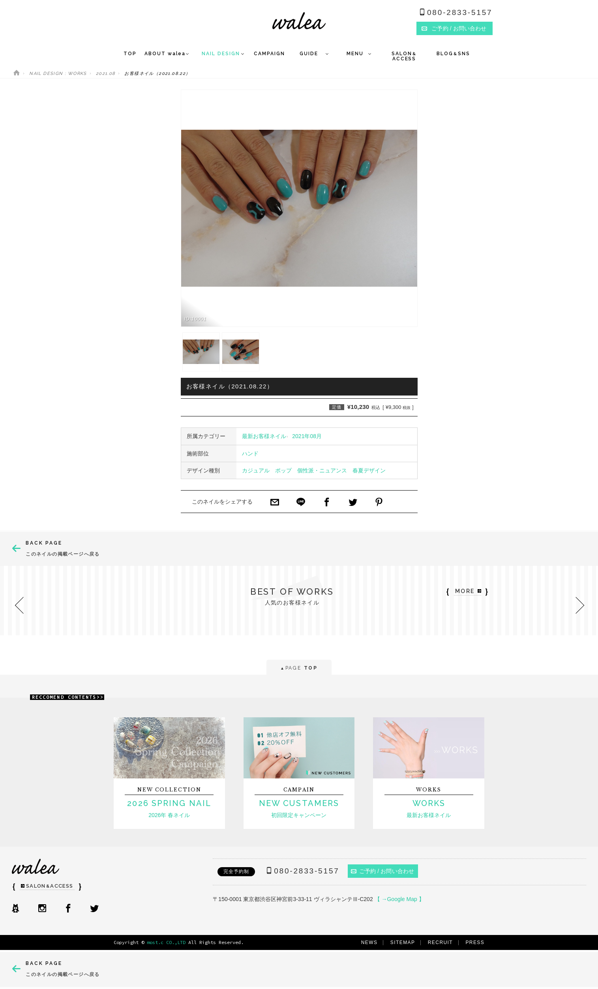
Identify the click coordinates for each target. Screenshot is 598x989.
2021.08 (106, 73)
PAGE (299, 668)
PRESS (474, 942)
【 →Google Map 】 (399, 899)
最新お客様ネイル (264, 436)
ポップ (283, 470)
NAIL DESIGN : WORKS (58, 73)
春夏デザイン (369, 470)
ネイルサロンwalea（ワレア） (299, 21)
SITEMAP (402, 942)
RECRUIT (440, 942)
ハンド (250, 453)
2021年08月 (307, 436)
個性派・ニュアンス (322, 470)
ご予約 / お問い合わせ (382, 871)
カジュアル (256, 470)
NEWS (369, 942)
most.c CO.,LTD (166, 942)
